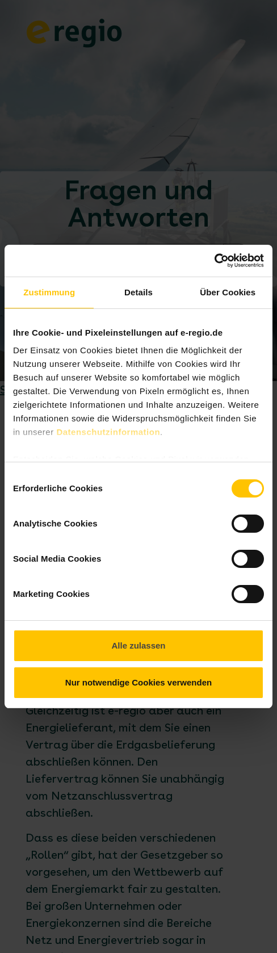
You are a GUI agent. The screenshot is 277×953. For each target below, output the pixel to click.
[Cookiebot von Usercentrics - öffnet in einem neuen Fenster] (214, 260)
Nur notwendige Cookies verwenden (138, 682)
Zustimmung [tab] (49, 292)
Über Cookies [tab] (227, 292)
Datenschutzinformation (108, 432)
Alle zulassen (138, 645)
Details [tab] (138, 292)
